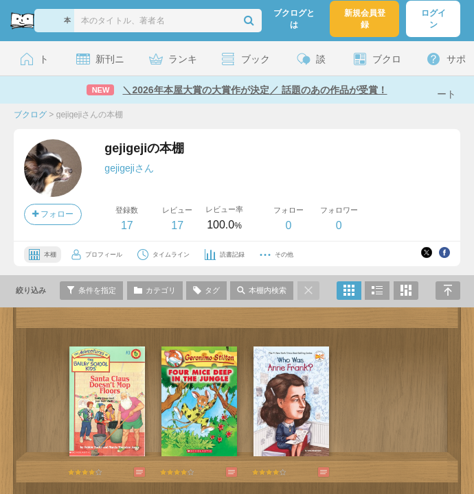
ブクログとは (294, 19)
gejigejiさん (129, 168)
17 (127, 225)
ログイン (433, 19)
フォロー (53, 214)
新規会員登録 (364, 19)
